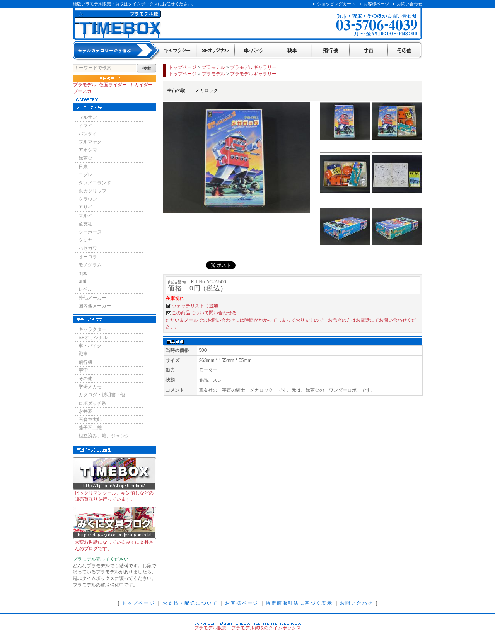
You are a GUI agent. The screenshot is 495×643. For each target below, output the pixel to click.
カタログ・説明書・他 (102, 394)
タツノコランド (95, 183)
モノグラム (90, 265)
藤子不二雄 (90, 427)
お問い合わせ (409, 4)
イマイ (85, 125)
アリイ (85, 207)
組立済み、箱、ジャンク (104, 435)
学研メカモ (90, 386)
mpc (83, 273)
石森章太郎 (90, 419)
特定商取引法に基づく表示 (299, 603)
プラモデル (84, 84)
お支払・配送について (190, 603)
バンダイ (88, 133)
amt (82, 281)
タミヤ (85, 240)
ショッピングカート (336, 4)
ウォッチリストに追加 (195, 306)
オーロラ (88, 256)
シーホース (90, 232)
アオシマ (88, 150)
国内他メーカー (95, 306)
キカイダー (141, 84)
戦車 (292, 51)
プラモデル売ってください (100, 559)
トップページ (182, 67)
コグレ (85, 174)
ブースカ (82, 91)
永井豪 (85, 411)
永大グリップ (92, 191)
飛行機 (330, 51)
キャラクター (177, 51)
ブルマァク (90, 142)
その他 (405, 51)
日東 (83, 166)
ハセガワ (88, 248)
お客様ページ (376, 4)
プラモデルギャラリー (253, 67)
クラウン (88, 199)
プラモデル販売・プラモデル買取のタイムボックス (247, 628)
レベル (85, 289)
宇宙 (369, 51)
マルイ (85, 215)
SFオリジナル (215, 51)
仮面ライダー (113, 84)
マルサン (88, 117)
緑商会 (85, 158)
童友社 (85, 224)
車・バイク (254, 51)
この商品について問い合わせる (204, 313)
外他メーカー (92, 297)
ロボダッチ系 (92, 403)
